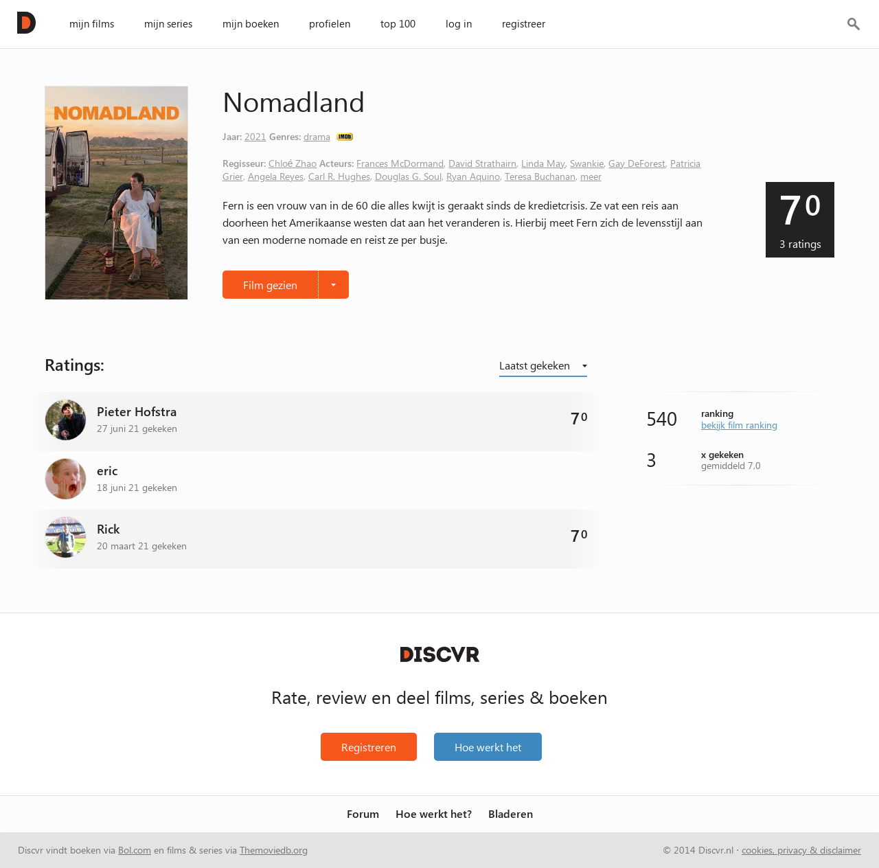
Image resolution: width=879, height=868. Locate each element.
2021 (255, 136)
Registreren (368, 747)
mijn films (91, 23)
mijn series (168, 23)
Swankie (587, 163)
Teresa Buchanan (540, 176)
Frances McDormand (400, 163)
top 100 (397, 23)
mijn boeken (250, 23)
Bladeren (510, 814)
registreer (523, 23)
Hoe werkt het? (434, 814)
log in (459, 23)
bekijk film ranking (739, 424)
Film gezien (270, 284)
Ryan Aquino (473, 176)
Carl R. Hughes (339, 176)
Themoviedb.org (274, 849)
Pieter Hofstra (136, 411)
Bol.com (134, 849)
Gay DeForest (636, 163)
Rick (108, 529)
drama (317, 136)
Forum (363, 814)
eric (107, 470)
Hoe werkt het (488, 747)
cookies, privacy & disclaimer (801, 849)
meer (591, 176)
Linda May (543, 163)
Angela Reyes (276, 176)
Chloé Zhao (293, 163)
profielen (329, 23)
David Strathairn (482, 163)
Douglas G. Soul (408, 176)
